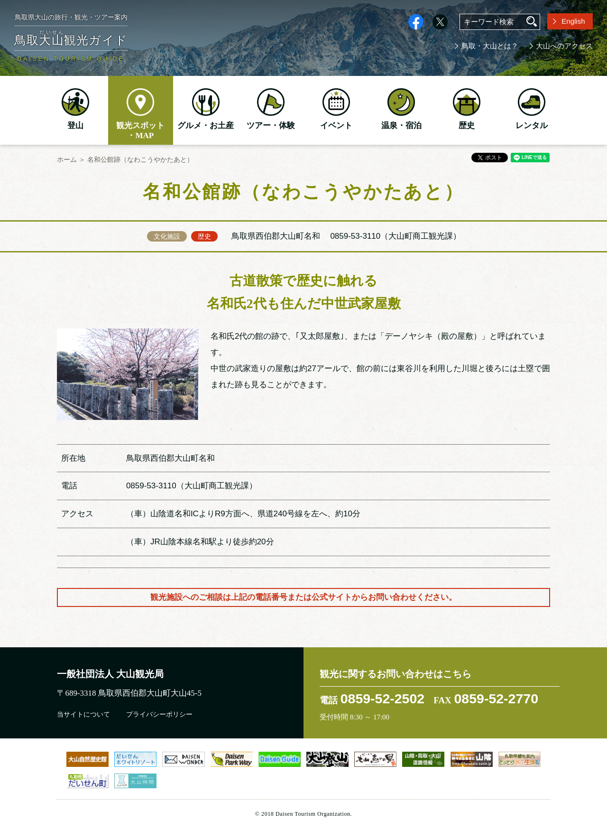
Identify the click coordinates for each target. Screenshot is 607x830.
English (573, 21)
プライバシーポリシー (159, 714)
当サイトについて (83, 714)
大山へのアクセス (564, 46)
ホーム (67, 159)
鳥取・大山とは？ (489, 46)
